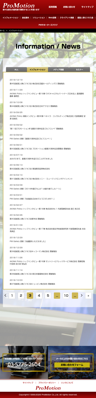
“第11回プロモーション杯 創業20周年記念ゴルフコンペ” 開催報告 (36, 129)
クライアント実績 (67, 18)
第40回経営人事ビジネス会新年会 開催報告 (27, 219)
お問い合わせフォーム (72, 365)
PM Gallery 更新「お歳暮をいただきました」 (28, 241)
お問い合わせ (69, 7)
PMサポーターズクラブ (48, 25)
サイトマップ (88, 7)
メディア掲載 (58, 69)
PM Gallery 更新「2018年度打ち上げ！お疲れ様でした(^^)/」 (36, 189)
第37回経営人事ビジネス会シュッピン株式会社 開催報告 (32, 284)
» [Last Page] (88, 295)
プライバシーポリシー (47, 383)
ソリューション (39, 18)
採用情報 (53, 7)
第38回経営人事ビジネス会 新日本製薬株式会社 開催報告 (33, 274)
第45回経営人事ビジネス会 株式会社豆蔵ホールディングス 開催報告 (37, 84)
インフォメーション (10, 18)
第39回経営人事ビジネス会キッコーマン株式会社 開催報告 (33, 251)
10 (66, 295)
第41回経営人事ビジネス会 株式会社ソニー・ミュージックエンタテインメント (41, 179)
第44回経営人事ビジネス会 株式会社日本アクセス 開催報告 (34, 106)
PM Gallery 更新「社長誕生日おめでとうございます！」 (32, 199)
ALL (16, 69)
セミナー (79, 69)
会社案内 (25, 18)
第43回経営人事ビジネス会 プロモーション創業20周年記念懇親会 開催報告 (40, 149)
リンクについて (67, 383)
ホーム (2, 30)
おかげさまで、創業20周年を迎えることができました (31, 159)
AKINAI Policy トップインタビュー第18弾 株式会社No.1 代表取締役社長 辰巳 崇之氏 (45, 209)
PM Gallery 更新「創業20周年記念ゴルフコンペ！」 (31, 139)
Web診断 (52, 18)
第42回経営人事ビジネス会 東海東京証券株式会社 (30, 169)
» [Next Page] (81, 295)
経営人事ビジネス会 (85, 18)
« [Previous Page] (5, 295)
